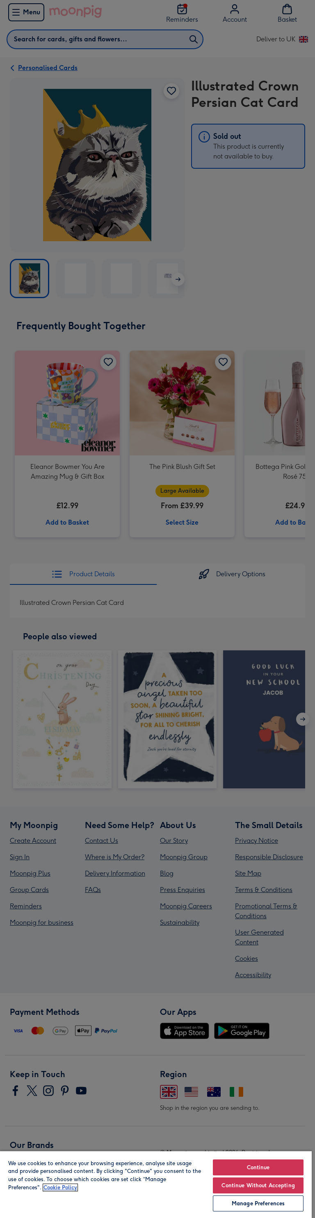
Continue (258, 1167)
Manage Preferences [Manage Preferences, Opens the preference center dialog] (258, 1203)
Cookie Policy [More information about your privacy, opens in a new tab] (60, 1187)
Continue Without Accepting (257, 1185)
